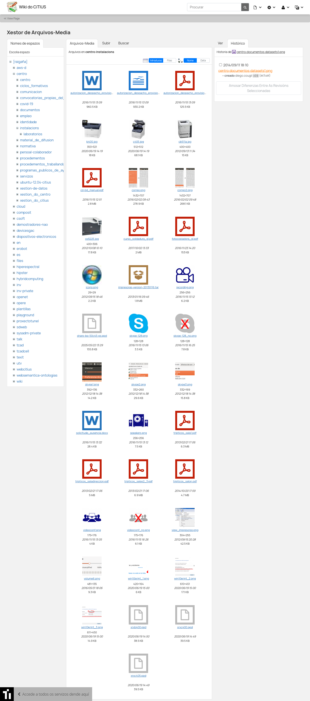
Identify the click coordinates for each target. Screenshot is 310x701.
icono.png (92, 287)
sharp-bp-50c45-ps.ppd (92, 335)
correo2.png (184, 190)
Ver (220, 42)
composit (24, 212)
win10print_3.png (92, 627)
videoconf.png (92, 529)
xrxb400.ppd (138, 627)
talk (19, 338)
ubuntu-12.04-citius (35, 181)
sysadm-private (29, 332)
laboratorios (32, 133)
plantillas (24, 308)
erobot (22, 248)
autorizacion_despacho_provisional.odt (141, 93)
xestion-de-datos (33, 187)
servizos (26, 175)
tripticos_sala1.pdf (185, 432)
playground (25, 314)
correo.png (138, 190)
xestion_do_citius (34, 200)
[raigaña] (20, 61)
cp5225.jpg (92, 238)
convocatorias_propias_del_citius (47, 97)
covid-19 (26, 103)
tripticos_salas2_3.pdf (138, 481)
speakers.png (138, 432)
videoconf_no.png (138, 529)
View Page (13, 18)
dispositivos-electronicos (36, 236)
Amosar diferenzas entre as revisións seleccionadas (258, 88)
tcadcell (23, 350)
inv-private (25, 290)
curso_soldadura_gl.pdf (138, 238)
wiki (19, 381)
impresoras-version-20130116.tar (138, 287)
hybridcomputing (30, 278)
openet (22, 296)
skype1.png (92, 384)
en (18, 242)
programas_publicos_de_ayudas (46, 169)
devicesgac (25, 230)
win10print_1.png (138, 578)
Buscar (123, 42)
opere (21, 302)
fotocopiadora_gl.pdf (185, 238)
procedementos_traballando (42, 163)
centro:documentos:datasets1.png (260, 51)
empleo (26, 115)
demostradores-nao (32, 224)
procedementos (32, 157)
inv (19, 284)
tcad (20, 344)
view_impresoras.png (185, 529)
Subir (106, 42)
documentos (30, 109)
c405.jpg (138, 141)
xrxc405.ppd (138, 675)
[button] (257, 7)
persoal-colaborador (36, 151)
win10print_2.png (185, 578)
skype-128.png (138, 335)
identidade (28, 121)
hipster (22, 272)
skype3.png (185, 384)
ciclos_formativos (34, 85)
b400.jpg (92, 141)
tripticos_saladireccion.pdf (92, 481)
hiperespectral (28, 266)
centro (22, 73)
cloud (21, 206)
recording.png (185, 287)
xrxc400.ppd (185, 627)
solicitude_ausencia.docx (92, 432)
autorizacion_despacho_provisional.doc (95, 93)
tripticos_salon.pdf (185, 481)
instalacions (29, 127)
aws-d (21, 67)
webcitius (24, 368)
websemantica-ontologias (37, 374)
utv (19, 362)
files (20, 260)
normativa (28, 145)
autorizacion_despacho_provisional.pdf (188, 93)
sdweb (22, 326)
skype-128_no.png (185, 335)
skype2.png (138, 384)
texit (20, 356)
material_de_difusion (37, 139)
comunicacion (31, 91)
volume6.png (92, 578)
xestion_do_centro (35, 194)
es (18, 254)
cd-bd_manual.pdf (92, 190)
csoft (21, 218)
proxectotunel (28, 320)
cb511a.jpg (185, 141)
